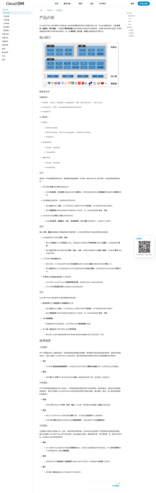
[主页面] (41, 10)
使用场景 (129, 27)
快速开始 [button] (5, 38)
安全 (129, 24)
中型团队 (131, 33)
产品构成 (6, 23)
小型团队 (131, 30)
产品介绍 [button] (5, 9)
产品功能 (6, 20)
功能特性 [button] (5, 41)
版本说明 (5, 52)
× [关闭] (151, 239)
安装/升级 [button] (5, 34)
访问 (129, 19)
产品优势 (6, 16)
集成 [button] (3, 48)
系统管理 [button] (5, 45)
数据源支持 (131, 16)
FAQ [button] (3, 56)
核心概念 (6, 27)
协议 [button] (3, 59)
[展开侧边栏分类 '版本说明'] (29, 52)
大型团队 (131, 36)
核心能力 (129, 13)
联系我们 (6, 30)
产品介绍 (6, 13)
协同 (129, 21)
